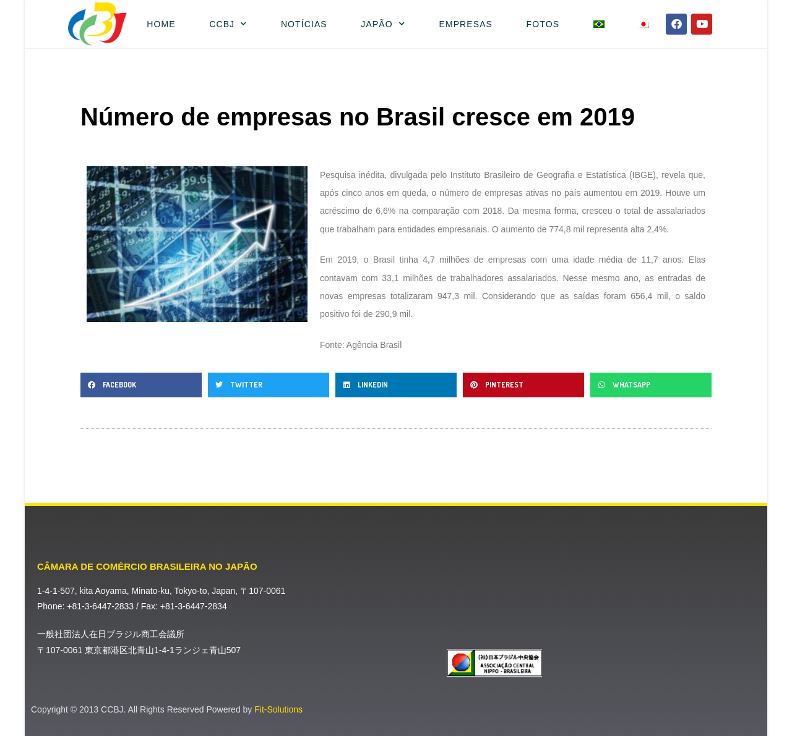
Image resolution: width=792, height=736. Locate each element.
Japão (383, 24)
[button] (141, 385)
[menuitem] (598, 24)
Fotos (543, 24)
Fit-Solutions (278, 709)
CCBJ (228, 24)
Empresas (466, 24)
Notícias (304, 24)
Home (161, 24)
